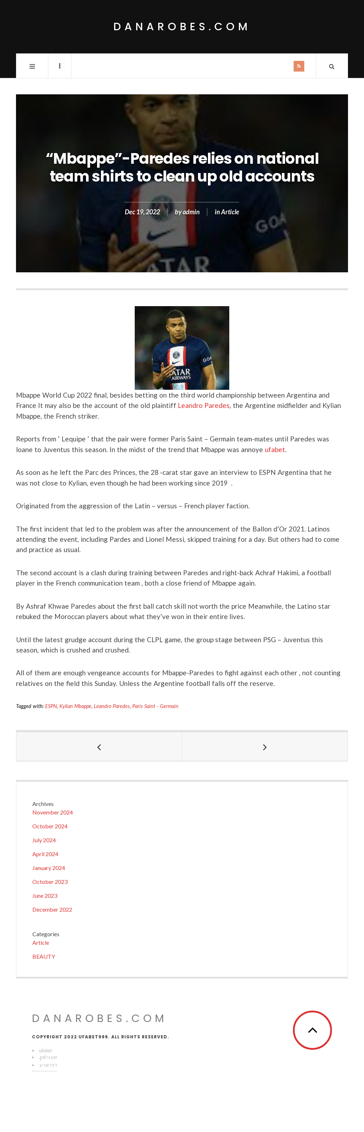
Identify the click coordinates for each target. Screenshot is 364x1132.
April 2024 (45, 853)
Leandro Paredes (204, 405)
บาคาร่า (48, 1065)
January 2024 (48, 867)
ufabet (275, 449)
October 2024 (50, 826)
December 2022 (52, 909)
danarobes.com (182, 26)
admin (191, 212)
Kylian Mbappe (75, 706)
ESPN (51, 706)
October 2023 (50, 881)
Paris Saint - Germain (155, 706)
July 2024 (44, 840)
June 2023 (44, 895)
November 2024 (52, 812)
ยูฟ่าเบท (48, 1057)
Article (230, 212)
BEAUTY (43, 956)
